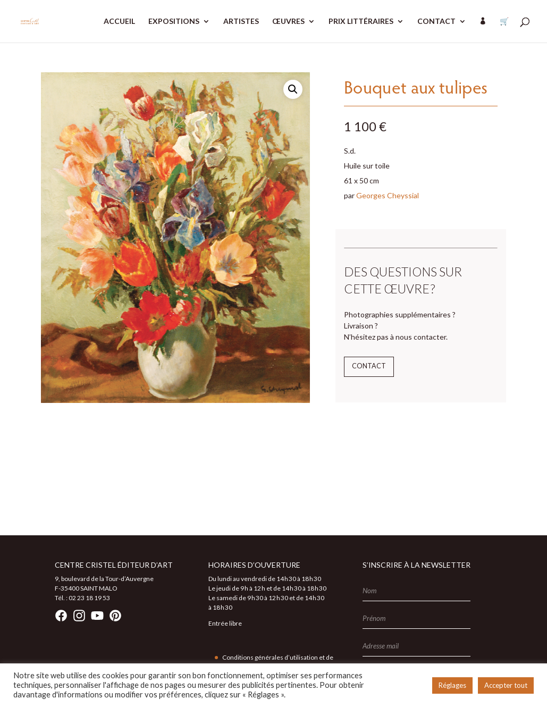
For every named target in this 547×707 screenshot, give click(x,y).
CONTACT (436, 22)
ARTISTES (241, 22)
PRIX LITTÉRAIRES (361, 22)
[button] (292, 89)
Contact (369, 366)
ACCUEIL (119, 22)
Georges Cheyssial (387, 195)
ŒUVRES (288, 22)
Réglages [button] (452, 685)
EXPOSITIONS (173, 22)
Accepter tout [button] (505, 685)
